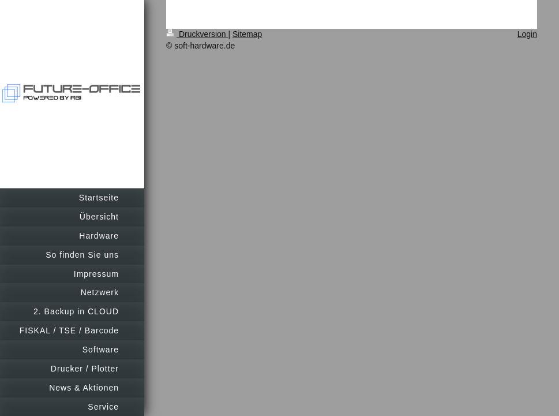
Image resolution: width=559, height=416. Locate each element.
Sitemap (247, 34)
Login (527, 34)
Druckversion (197, 34)
